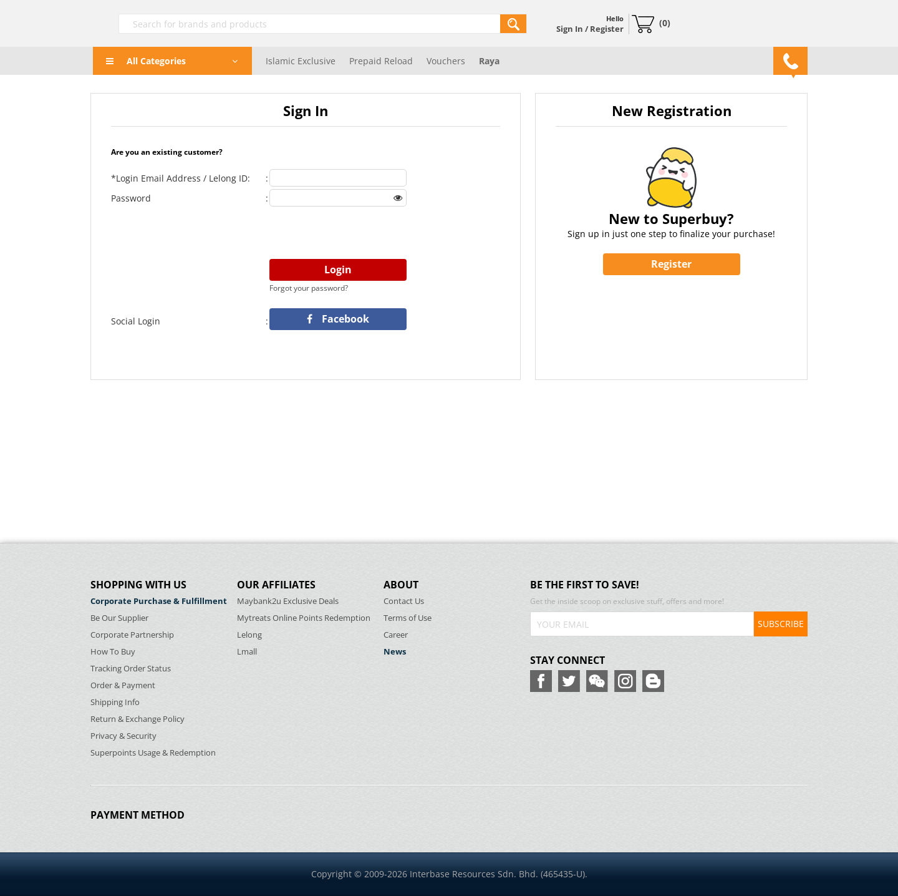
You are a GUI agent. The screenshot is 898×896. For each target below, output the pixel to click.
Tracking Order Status (130, 668)
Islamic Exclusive (301, 61)
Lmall (247, 651)
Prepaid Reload (381, 61)
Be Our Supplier (119, 618)
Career (396, 635)
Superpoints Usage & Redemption (153, 752)
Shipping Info (115, 702)
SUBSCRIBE (781, 624)
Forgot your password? (308, 288)
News (395, 651)
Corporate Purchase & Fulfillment (158, 601)
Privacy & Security (123, 736)
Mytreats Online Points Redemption (303, 618)
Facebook (338, 319)
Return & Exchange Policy (137, 719)
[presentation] (364, 233)
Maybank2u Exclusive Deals (288, 601)
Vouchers (446, 61)
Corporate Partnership (132, 635)
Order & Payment (122, 685)
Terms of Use (408, 618)
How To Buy (112, 651)
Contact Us (404, 601)
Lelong (249, 635)
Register (671, 264)
